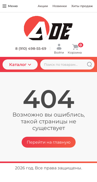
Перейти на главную (49, 142)
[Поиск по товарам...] (67, 64)
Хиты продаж (82, 6)
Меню (10, 6)
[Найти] (89, 64)
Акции (43, 6)
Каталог (20, 64)
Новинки (59, 6)
